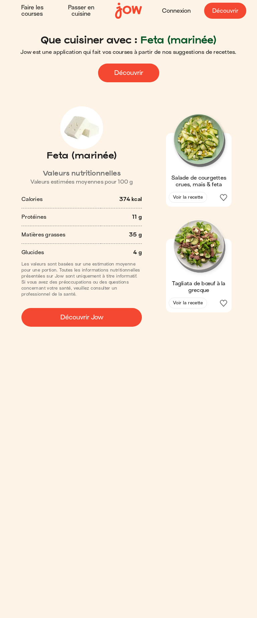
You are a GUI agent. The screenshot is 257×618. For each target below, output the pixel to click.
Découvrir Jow (81, 317)
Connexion (176, 11)
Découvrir (225, 11)
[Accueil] (128, 10)
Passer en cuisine (81, 10)
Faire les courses (32, 10)
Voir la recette (188, 197)
